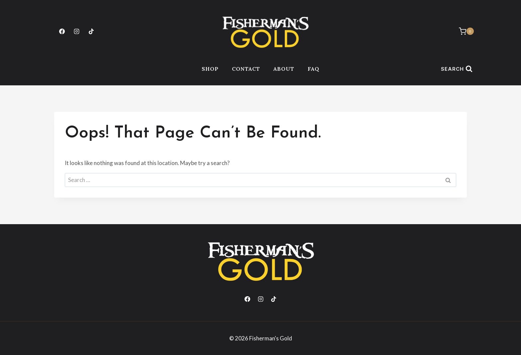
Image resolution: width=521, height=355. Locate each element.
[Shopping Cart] (463, 31)
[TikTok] (91, 31)
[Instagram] (76, 31)
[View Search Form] (456, 68)
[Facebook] (61, 31)
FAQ (313, 68)
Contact (246, 68)
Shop (210, 68)
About (283, 68)
